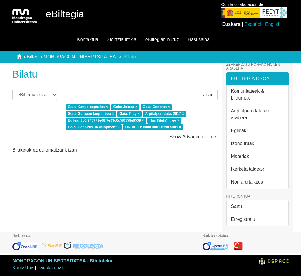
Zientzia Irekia (121, 39)
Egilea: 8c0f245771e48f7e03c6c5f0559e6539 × (106, 120)
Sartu (236, 206)
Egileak (238, 130)
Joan (208, 94)
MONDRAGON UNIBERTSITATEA (49, 260)
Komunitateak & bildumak (247, 94)
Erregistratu (243, 219)
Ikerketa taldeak (247, 168)
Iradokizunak (50, 267)
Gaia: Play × (129, 114)
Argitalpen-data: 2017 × (164, 114)
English (272, 24)
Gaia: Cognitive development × (94, 127)
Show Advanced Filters (194, 136)
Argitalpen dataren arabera (250, 114)
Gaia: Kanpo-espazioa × (88, 107)
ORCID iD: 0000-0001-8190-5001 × (153, 127)
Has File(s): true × (164, 120)
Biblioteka (101, 260)
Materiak (240, 156)
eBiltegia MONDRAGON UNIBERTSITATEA (70, 56)
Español (252, 24)
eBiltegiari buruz (162, 39)
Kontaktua (87, 39)
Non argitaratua (247, 181)
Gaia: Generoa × (156, 107)
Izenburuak (242, 143)
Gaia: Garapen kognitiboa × (91, 114)
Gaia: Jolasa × (125, 107)
